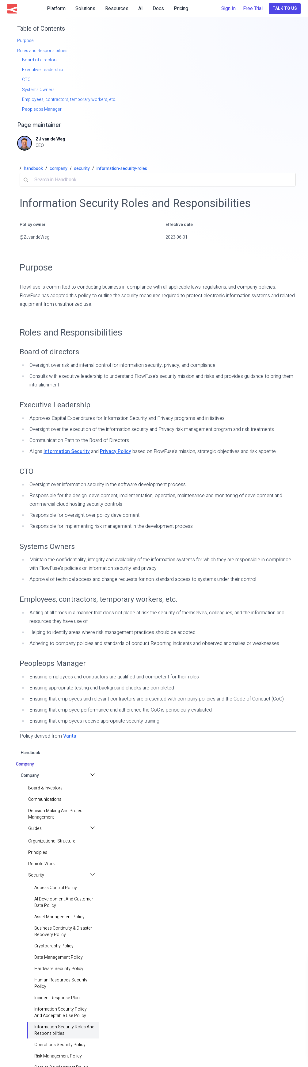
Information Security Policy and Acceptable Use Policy (60, 1012)
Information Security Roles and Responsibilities (64, 1030)
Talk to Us (284, 8)
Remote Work (41, 864)
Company (30, 775)
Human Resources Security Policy (60, 983)
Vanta (69, 736)
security (82, 168)
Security (36, 875)
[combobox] (157, 179)
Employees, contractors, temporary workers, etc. (98, 599)
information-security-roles (122, 168)
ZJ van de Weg (50, 139)
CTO (26, 471)
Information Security (67, 451)
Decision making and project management (56, 814)
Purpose (36, 267)
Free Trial (253, 8)
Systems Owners (47, 546)
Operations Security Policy (60, 1045)
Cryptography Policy (54, 946)
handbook (30, 753)
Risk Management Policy (58, 1056)
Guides (35, 828)
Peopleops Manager (53, 663)
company (58, 168)
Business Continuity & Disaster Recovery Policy (63, 931)
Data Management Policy (58, 957)
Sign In (228, 8)
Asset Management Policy (59, 917)
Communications (44, 799)
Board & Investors (45, 788)
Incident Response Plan (57, 998)
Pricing (181, 8)
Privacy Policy (115, 451)
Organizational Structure (51, 841)
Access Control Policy (55, 888)
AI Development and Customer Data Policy (63, 902)
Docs (158, 8)
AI (140, 8)
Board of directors (49, 352)
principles (37, 852)
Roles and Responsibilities (71, 332)
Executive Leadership (55, 405)
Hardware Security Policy (58, 968)
